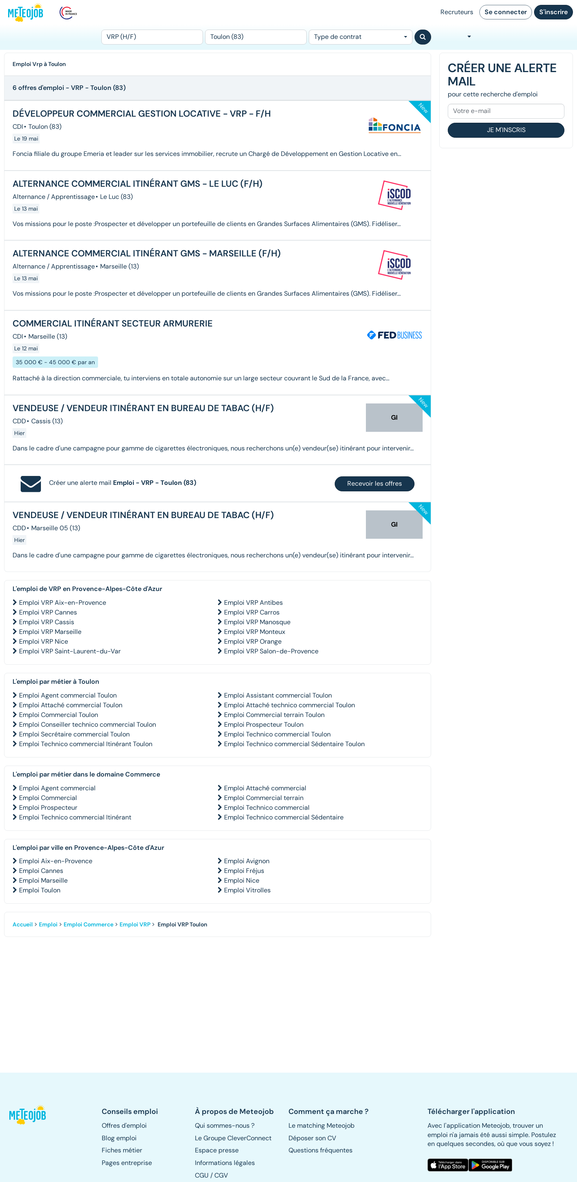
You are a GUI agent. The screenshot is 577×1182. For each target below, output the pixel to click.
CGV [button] (221, 1175)
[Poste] (152, 37)
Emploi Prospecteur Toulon (263, 724)
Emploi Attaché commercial (265, 788)
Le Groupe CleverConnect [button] (233, 1138)
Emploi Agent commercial (57, 788)
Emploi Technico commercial (267, 807)
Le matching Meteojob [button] (321, 1125)
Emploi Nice (241, 880)
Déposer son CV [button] (312, 1138)
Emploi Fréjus (244, 870)
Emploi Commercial (48, 798)
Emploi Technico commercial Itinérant (75, 817)
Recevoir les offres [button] (374, 483)
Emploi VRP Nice (43, 641)
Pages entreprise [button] (127, 1163)
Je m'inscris (506, 130)
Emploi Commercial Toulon (58, 714)
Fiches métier (122, 1150)
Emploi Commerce (88, 924)
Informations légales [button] (225, 1163)
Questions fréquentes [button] (320, 1150)
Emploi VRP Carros (252, 612)
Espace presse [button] (217, 1150)
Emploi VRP (135, 924)
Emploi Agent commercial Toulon (68, 695)
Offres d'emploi (124, 1125)
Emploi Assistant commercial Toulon (278, 695)
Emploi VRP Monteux (254, 631)
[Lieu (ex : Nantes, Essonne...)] (256, 37)
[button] (30, 1114)
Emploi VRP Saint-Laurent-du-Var (70, 651)
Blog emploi (119, 1138)
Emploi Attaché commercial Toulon (70, 705)
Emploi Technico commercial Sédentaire (284, 817)
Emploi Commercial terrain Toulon (274, 714)
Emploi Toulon (39, 890)
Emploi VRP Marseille (50, 631)
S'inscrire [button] (553, 12)
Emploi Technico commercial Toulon (277, 734)
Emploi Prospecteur (48, 807)
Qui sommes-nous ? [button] (224, 1125)
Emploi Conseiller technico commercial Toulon (87, 724)
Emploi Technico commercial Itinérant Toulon (85, 744)
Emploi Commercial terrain (263, 798)
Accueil (23, 924)
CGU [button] (202, 1175)
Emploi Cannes (41, 870)
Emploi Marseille (43, 880)
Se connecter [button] (506, 12)
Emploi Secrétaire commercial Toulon (74, 734)
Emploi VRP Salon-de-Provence (271, 651)
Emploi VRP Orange (253, 641)
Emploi (48, 924)
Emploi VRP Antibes (253, 602)
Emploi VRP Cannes (48, 612)
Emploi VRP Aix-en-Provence (62, 602)
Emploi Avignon (246, 861)
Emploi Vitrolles (247, 890)
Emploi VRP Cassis (46, 622)
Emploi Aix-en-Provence (55, 861)
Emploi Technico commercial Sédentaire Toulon (294, 744)
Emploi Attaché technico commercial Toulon (289, 705)
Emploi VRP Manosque (257, 622)
